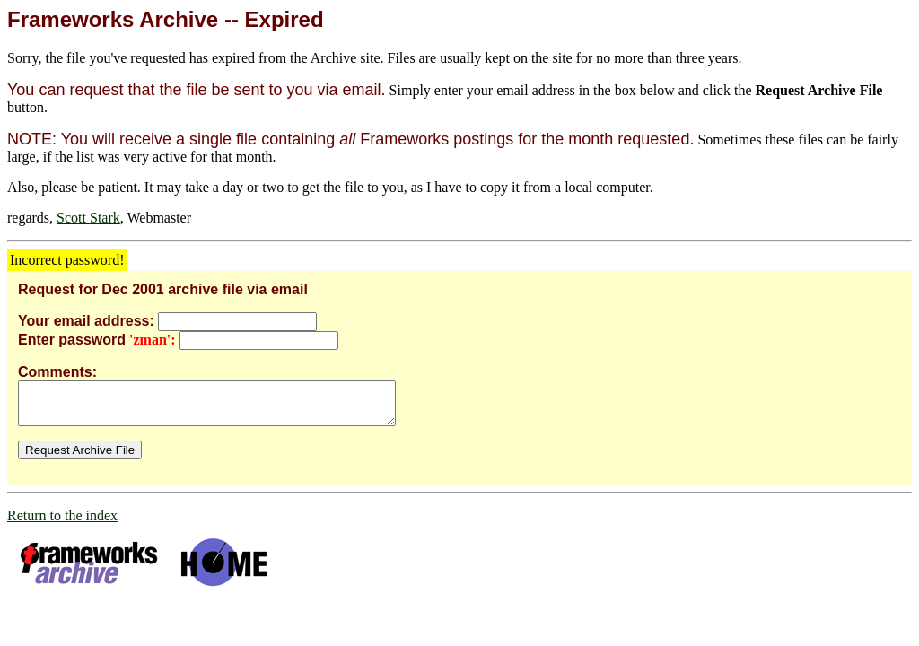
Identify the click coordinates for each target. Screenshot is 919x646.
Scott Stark (88, 217)
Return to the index (62, 523)
